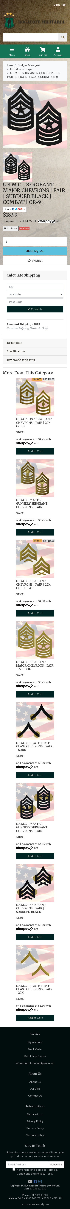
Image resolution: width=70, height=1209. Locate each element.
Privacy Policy (35, 1121)
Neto (47, 1204)
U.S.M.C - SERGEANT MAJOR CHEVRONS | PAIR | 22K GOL (34, 665)
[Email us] (30, 1181)
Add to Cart (35, 451)
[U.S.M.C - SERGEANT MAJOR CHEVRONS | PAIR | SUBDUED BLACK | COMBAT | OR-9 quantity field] (35, 241)
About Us (35, 1082)
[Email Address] (27, 1164)
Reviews (21, 360)
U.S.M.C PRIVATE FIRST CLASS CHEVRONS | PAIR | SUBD (34, 746)
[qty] (35, 287)
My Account (35, 1042)
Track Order (35, 1049)
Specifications (16, 351)
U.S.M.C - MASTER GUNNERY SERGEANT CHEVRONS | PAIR (32, 503)
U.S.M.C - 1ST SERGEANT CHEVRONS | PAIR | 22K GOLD (34, 422)
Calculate (35, 309)
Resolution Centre (35, 1056)
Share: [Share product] (13, 209)
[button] (35, 260)
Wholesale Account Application (35, 1063)
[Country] (35, 294)
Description (14, 342)
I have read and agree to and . (35, 1171)
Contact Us (35, 1095)
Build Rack (10, 228)
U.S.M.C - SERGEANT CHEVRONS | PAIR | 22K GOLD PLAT (33, 584)
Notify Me (35, 251)
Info (58, 221)
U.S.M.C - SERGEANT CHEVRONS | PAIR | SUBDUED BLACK (31, 908)
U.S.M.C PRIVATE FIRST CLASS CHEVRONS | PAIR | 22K (34, 989)
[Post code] (35, 301)
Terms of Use (35, 1114)
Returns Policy (35, 1128)
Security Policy (35, 1135)
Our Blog (35, 1088)
